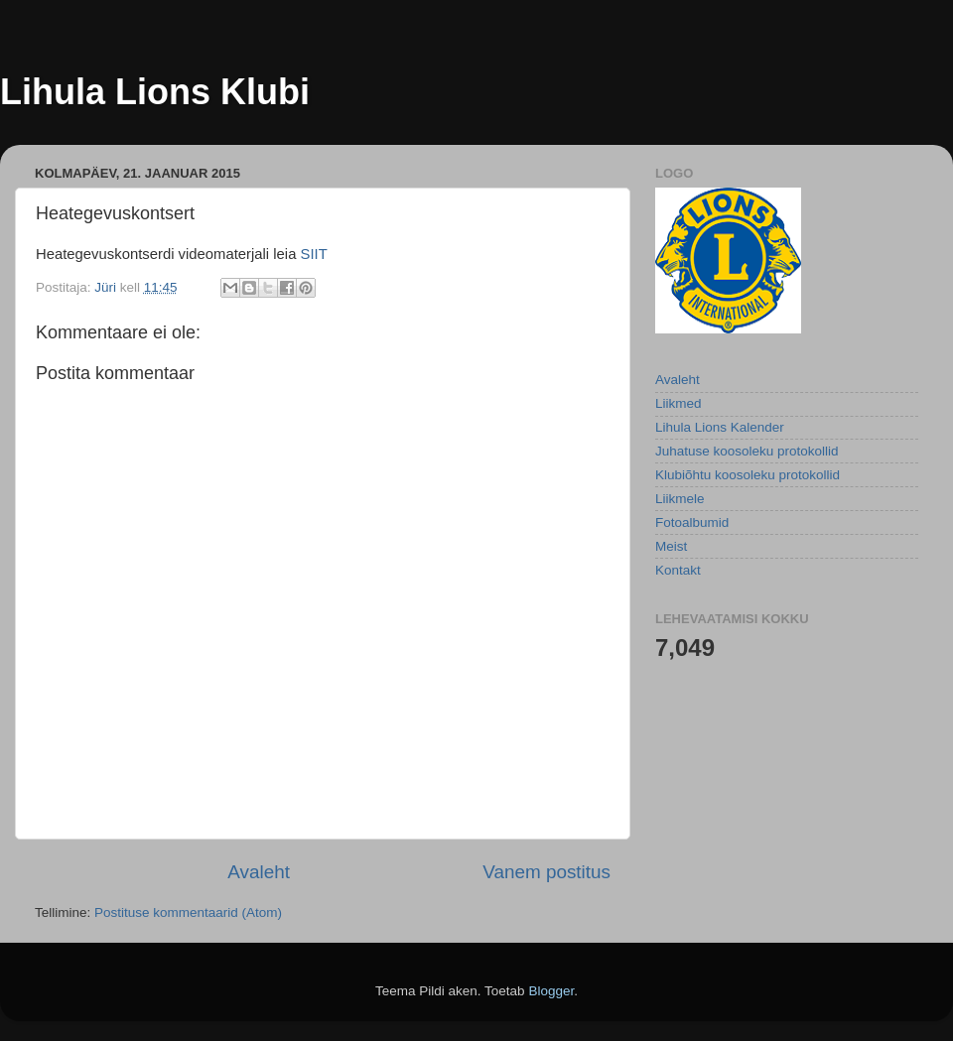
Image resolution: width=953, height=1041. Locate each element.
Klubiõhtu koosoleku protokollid (747, 474)
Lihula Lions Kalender (719, 427)
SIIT (314, 254)
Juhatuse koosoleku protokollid (747, 451)
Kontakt (678, 570)
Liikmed (678, 403)
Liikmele (680, 498)
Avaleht (258, 871)
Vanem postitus (546, 871)
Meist (671, 546)
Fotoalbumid (692, 522)
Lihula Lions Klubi (155, 91)
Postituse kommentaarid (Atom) (188, 912)
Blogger (551, 990)
